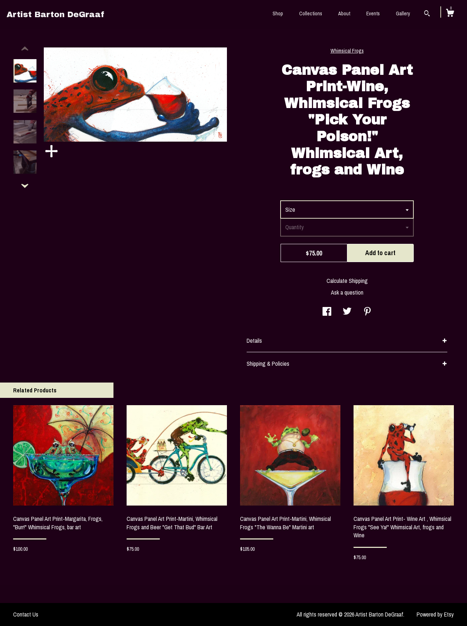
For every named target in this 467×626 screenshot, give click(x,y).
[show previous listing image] (24, 49)
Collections (310, 13)
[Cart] (450, 13)
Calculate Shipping (347, 281)
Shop (278, 13)
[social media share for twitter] (347, 312)
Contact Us (25, 614)
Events (373, 13)
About (344, 13)
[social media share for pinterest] (367, 312)
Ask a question (347, 292)
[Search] (427, 14)
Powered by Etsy (435, 614)
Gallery (403, 13)
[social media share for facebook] (327, 312)
